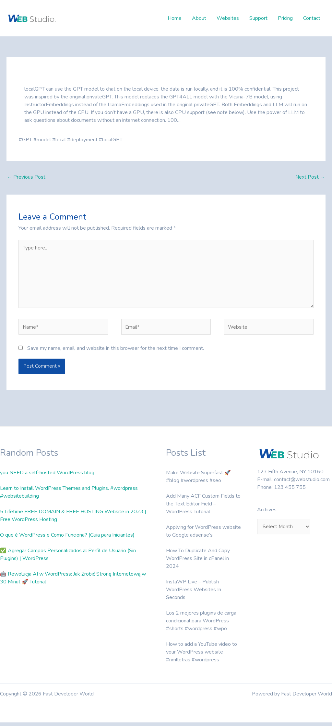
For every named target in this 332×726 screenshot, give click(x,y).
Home (175, 18)
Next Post (310, 177)
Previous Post (26, 177)
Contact (311, 18)
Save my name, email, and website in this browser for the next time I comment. (115, 351)
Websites (228, 18)
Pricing (285, 18)
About (199, 18)
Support (258, 18)
